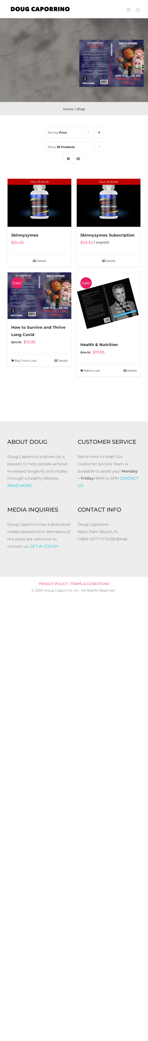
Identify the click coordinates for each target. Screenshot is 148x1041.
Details (41, 261)
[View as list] (78, 159)
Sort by (57, 132)
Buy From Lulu (26, 360)
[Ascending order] (99, 133)
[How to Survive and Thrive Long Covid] (39, 295)
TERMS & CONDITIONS (90, 584)
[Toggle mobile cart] (128, 9)
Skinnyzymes (24, 235)
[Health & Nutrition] (108, 304)
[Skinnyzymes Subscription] (108, 203)
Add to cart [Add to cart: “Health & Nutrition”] (92, 370)
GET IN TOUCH (44, 546)
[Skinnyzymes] (39, 203)
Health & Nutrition (99, 344)
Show (61, 147)
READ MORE (19, 485)
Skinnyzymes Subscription (107, 235)
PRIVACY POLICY (53, 584)
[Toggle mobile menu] (138, 9)
